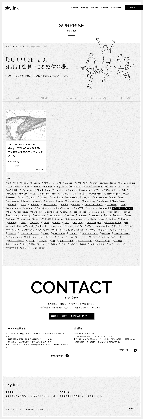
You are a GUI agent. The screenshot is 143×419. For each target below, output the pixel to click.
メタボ (32, 241)
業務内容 (84, 8)
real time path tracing (19, 215)
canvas (109, 186)
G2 (74, 194)
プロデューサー (117, 237)
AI (60, 183)
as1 (133, 183)
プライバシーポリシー (14, 409)
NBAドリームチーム (94, 205)
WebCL (117, 226)
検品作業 (74, 244)
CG (127, 186)
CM (48, 190)
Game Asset (96, 194)
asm (18, 186)
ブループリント (98, 237)
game (83, 194)
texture (112, 219)
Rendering (97, 215)
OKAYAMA (111, 205)
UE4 (67, 223)
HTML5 (44, 197)
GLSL (127, 194)
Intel (113, 197)
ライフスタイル (66, 241)
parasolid (106, 208)
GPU (22, 197)
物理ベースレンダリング (120, 244)
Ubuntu (56, 223)
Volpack (29, 226)
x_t (39, 230)
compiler (59, 190)
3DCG (25, 183)
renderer (83, 215)
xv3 (47, 230)
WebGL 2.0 (13, 230)
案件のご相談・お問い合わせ (69, 316)
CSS (98, 190)
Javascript (13, 201)
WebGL (129, 226)
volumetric (43, 226)
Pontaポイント (98, 212)
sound (60, 219)
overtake (92, 208)
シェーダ (73, 233)
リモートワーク (103, 241)
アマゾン (92, 230)
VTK (89, 226)
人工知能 (118, 241)
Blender (48, 186)
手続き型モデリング (40, 244)
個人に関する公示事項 (34, 409)
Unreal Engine (94, 223)
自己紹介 (27, 248)
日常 (64, 244)
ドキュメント (32, 237)
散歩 (55, 244)
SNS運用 (49, 219)
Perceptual (22, 212)
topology (34, 223)
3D (16, 183)
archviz (124, 183)
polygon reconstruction (74, 212)
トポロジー (48, 237)
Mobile (64, 205)
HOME (8, 46)
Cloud (40, 190)
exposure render (48, 194)
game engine (113, 194)
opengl (28, 208)
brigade (60, 186)
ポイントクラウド (16, 241)
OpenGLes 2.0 (44, 208)
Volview (57, 226)
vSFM (80, 226)
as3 (10, 186)
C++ (70, 186)
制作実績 (94, 8)
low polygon (74, 201)
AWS (27, 186)
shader (11, 219)
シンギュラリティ (90, 233)
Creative (72, 190)
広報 (25, 244)
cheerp (28, 190)
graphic (32, 197)
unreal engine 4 (113, 223)
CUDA (107, 190)
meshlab (35, 205)
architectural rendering (104, 183)
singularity (25, 219)
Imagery (87, 197)
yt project (58, 230)
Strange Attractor (76, 219)
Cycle (117, 190)
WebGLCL (29, 230)
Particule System (124, 208)
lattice (38, 201)
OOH (123, 205)
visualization (14, 226)
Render (70, 215)
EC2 (33, 194)
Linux (60, 201)
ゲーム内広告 (59, 233)
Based (37, 186)
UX (126, 223)
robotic (119, 215)
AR (87, 183)
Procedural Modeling (119, 212)
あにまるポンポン (76, 230)
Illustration (72, 197)
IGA (61, 197)
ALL (18, 98)
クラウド (12, 233)
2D (9, 183)
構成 (84, 244)
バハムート (82, 237)
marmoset (90, 201)
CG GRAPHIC (14, 190)
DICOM (23, 194)
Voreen (69, 226)
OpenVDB (78, 208)
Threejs (124, 219)
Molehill (76, 205)
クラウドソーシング (29, 233)
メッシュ (43, 241)
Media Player (118, 201)
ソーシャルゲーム (122, 233)
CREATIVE (71, 98)
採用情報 (104, 8)
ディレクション (15, 237)
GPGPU (12, 197)
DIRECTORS (98, 98)
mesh (23, 205)
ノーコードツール (65, 237)
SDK (129, 215)
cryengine (86, 190)
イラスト (105, 230)
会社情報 (74, 8)
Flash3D (64, 194)
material (103, 201)
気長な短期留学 (97, 244)
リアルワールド (85, 241)
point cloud (52, 212)
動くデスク (13, 244)
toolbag (12, 223)
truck (46, 223)
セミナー (106, 233)
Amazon (69, 183)
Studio (93, 219)
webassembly (102, 226)
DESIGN (12, 194)
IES (53, 197)
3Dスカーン (49, 183)
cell (119, 186)
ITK (122, 197)
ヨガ (53, 241)
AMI (79, 183)
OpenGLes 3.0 (62, 208)
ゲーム (46, 233)
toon (23, 223)
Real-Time (40, 215)
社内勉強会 (13, 248)
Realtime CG (56, 215)
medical (12, 205)
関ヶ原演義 (40, 248)
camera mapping (93, 186)
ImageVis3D (101, 197)
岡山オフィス (65, 392)
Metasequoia (50, 205)
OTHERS (124, 98)
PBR (10, 212)
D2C (126, 190)
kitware (27, 201)
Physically (37, 212)
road (108, 215)
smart (37, 219)
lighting (50, 201)
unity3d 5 (77, 223)
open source (14, 208)
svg (103, 219)
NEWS (45, 98)
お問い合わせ (116, 8)
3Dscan (36, 183)
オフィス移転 (119, 230)
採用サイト (124, 350)
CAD (78, 186)
